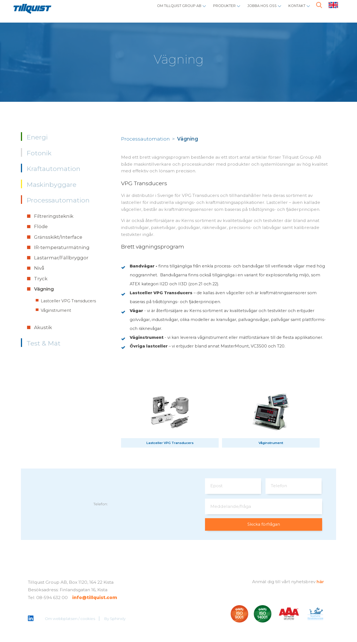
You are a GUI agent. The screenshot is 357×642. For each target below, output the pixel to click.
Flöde (41, 226)
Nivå (39, 268)
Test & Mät (43, 343)
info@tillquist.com (94, 598)
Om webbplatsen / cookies (70, 619)
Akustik (43, 327)
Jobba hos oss (252, 10)
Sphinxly (118, 619)
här (320, 582)
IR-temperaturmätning (62, 247)
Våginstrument (56, 310)
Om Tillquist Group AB (152, 10)
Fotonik (39, 153)
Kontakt (294, 10)
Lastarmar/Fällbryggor (61, 257)
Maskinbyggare (51, 185)
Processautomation (58, 200)
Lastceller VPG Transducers (68, 300)
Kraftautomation (53, 169)
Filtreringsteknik (53, 216)
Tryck (40, 278)
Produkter (208, 10)
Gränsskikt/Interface (58, 237)
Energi (37, 137)
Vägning (44, 289)
